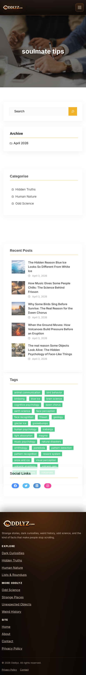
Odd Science (24, 222)
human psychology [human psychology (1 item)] (25, 474)
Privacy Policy (12, 648)
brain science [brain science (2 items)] (54, 443)
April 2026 (21, 145)
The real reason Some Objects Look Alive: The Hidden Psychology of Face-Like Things (50, 402)
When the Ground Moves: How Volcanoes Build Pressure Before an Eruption (50, 382)
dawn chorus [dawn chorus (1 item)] (53, 449)
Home (6, 627)
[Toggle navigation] (79, 7)
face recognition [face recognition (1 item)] (23, 462)
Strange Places (13, 597)
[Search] (72, 113)
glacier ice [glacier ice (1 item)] (20, 468)
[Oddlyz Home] (19, 7)
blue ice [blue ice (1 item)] (35, 443)
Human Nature (25, 215)
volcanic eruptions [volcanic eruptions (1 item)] (25, 511)
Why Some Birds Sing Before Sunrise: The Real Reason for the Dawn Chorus (50, 361)
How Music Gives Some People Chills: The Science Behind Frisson (49, 340)
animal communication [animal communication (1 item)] (27, 437)
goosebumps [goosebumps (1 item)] (40, 468)
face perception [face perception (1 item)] (45, 456)
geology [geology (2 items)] (58, 462)
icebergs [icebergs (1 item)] (48, 474)
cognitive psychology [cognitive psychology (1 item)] (26, 449)
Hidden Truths (25, 208)
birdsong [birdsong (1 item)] (19, 443)
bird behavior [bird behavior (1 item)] (54, 437)
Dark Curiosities (13, 553)
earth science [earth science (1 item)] (22, 456)
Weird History (11, 611)
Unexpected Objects (16, 604)
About (6, 634)
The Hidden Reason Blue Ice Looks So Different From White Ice (49, 319)
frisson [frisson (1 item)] (43, 462)
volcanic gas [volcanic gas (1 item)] (49, 511)
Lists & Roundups (14, 575)
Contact (7, 641)
